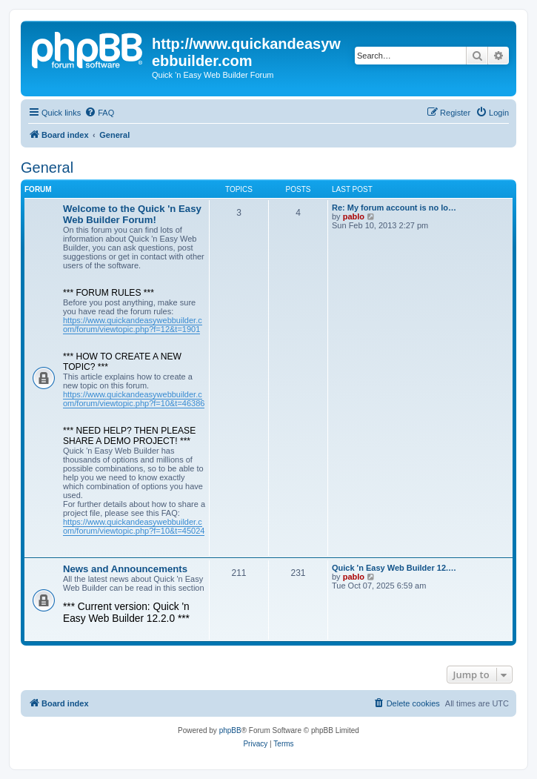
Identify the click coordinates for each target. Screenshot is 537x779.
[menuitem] (99, 113)
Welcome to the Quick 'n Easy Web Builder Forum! (132, 214)
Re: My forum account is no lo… (394, 207)
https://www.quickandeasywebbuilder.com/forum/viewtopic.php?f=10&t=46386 (133, 399)
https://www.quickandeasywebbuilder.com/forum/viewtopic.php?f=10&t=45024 (133, 526)
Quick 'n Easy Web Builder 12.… (394, 567)
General (47, 167)
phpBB (230, 730)
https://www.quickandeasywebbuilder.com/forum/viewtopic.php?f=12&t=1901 (132, 325)
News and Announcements (125, 568)
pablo (353, 216)
